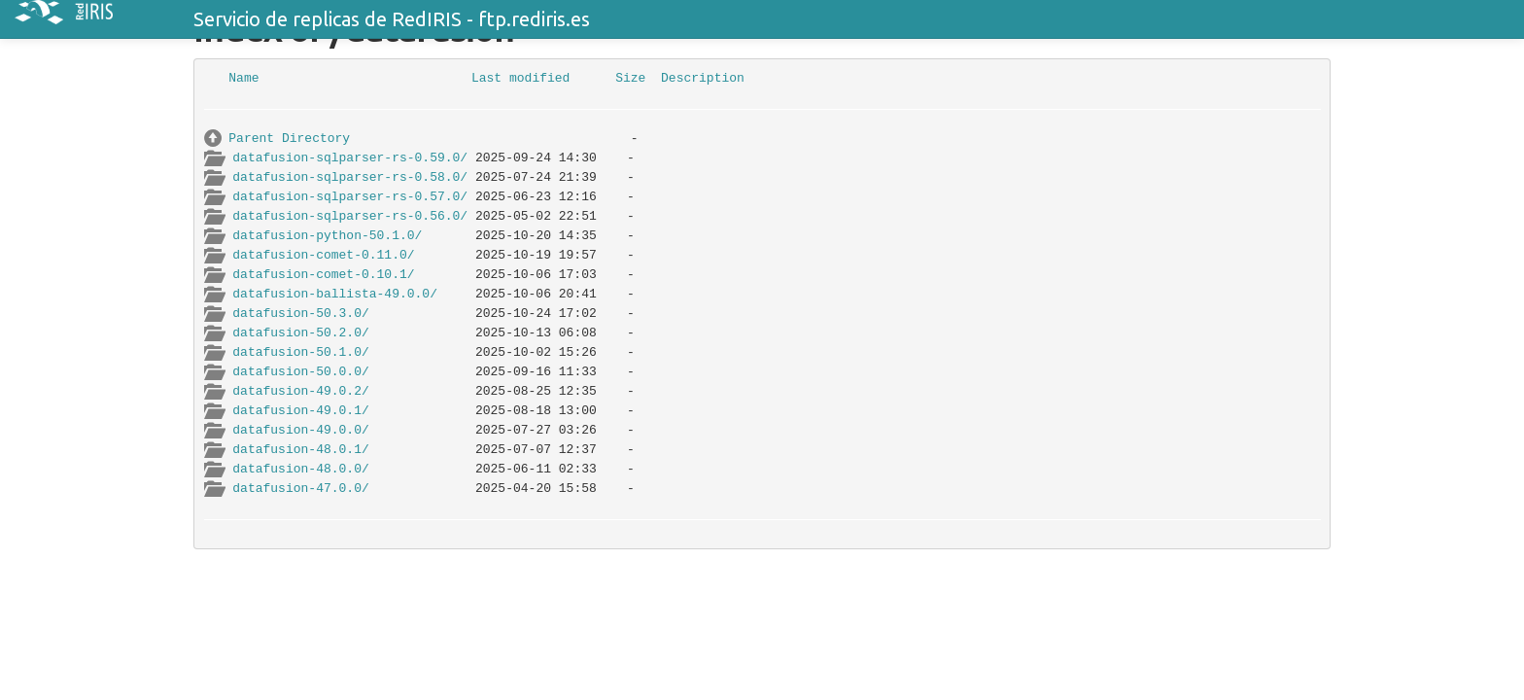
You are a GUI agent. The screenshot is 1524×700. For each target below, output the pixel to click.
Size (630, 78)
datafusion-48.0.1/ (300, 449)
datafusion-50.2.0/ (300, 333)
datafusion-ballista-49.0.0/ (334, 294)
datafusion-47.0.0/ (300, 488)
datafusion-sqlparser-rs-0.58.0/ (350, 177)
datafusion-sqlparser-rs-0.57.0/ (350, 197)
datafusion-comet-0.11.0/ (323, 255)
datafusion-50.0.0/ (300, 372)
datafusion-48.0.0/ (300, 469)
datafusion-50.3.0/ (300, 313)
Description (703, 78)
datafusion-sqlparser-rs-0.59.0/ (350, 158)
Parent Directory (289, 138)
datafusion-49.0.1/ (300, 410)
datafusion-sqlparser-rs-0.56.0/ (350, 216)
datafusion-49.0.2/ (300, 391)
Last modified (520, 78)
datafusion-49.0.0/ (300, 430)
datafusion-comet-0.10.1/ (323, 274)
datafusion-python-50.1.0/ (327, 235)
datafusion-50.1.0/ (300, 352)
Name (243, 78)
